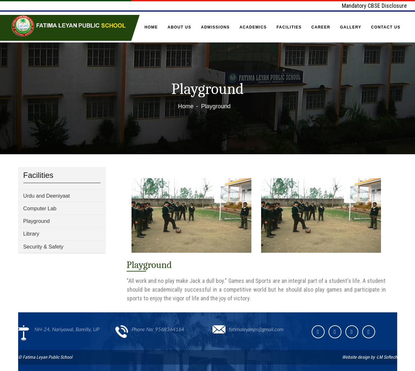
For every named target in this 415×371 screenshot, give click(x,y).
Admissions (215, 27)
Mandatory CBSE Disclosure (374, 5)
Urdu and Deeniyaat (46, 196)
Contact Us (385, 27)
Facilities (289, 27)
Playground (36, 221)
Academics (253, 27)
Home (151, 27)
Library (31, 234)
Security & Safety (43, 246)
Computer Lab (40, 208)
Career (320, 27)
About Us (179, 27)
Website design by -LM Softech (369, 357)
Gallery (350, 27)
